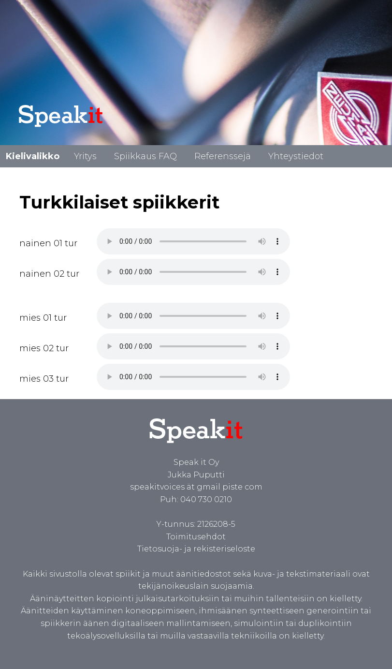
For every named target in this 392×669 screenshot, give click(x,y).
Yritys (85, 156)
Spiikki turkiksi (193, 241)
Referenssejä (222, 156)
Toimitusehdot (196, 536)
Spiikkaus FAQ (145, 156)
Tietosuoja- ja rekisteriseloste (196, 548)
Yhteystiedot (295, 156)
